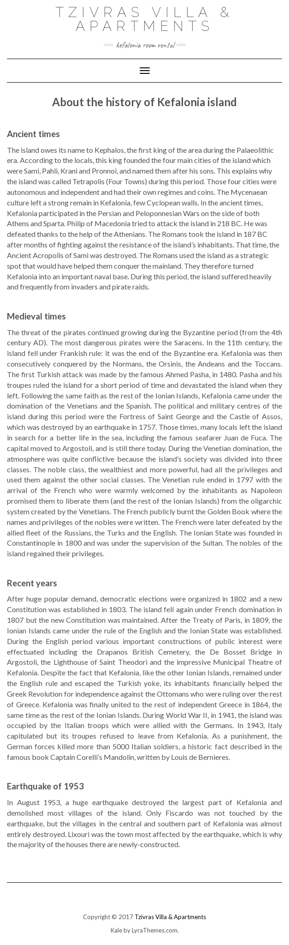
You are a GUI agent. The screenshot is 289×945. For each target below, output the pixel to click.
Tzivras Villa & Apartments (144, 19)
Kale (116, 930)
